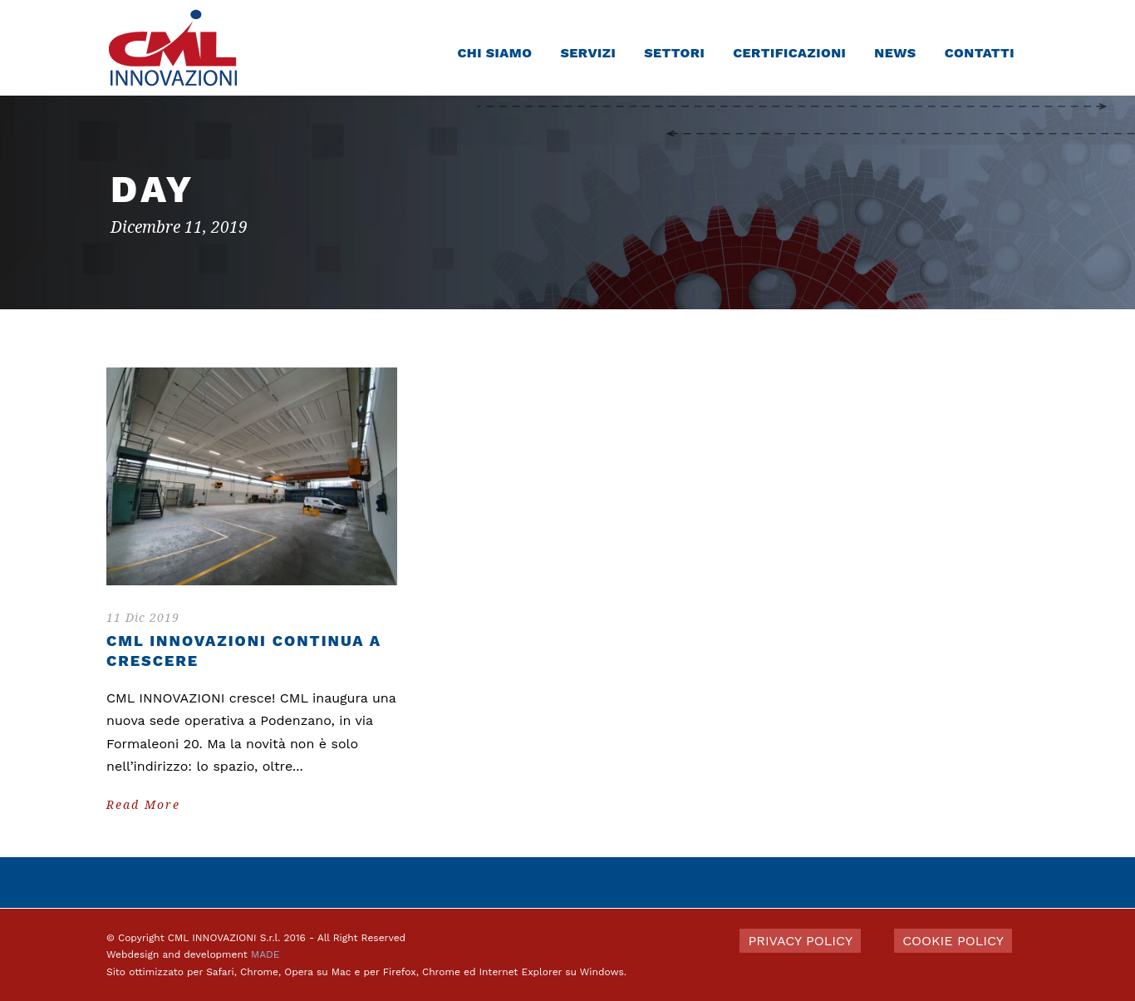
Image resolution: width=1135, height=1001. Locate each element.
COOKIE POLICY (953, 941)
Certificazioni (789, 53)
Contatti (980, 53)
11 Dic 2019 (142, 617)
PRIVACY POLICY (800, 941)
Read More (143, 804)
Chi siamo (494, 53)
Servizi (588, 53)
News (895, 53)
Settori (674, 53)
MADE (265, 954)
